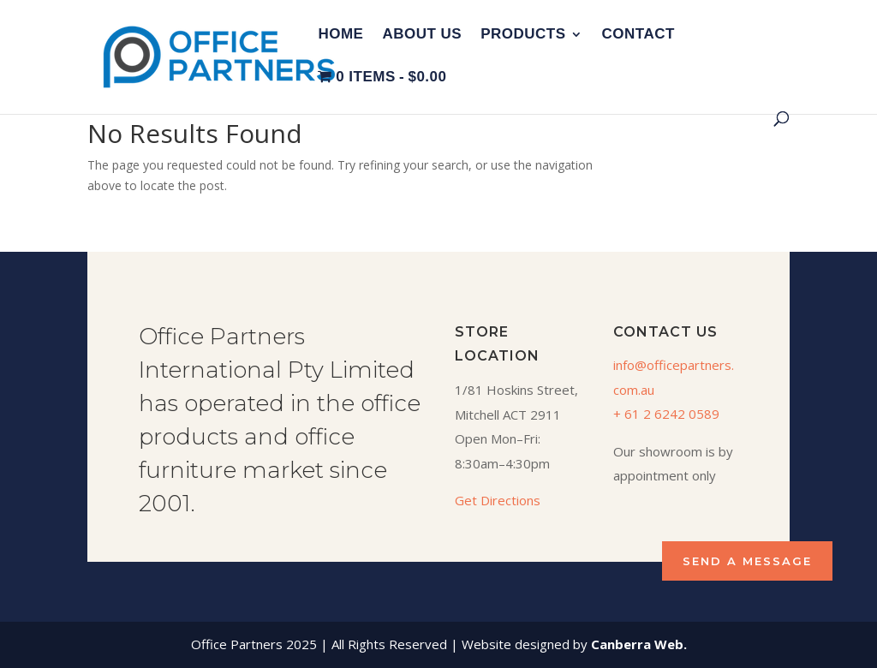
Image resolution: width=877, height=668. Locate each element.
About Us (422, 35)
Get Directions (497, 500)
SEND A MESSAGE (747, 561)
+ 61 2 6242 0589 (666, 413)
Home (340, 35)
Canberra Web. (639, 644)
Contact (638, 35)
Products (522, 35)
